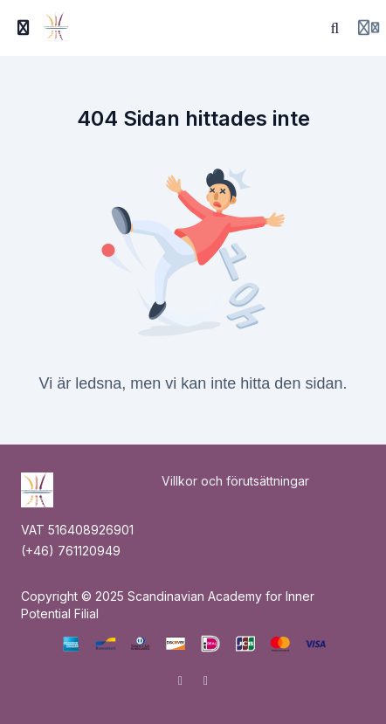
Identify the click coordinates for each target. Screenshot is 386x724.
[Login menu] (368, 28)
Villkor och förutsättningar (235, 480)
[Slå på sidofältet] (23, 28)
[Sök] (335, 28)
